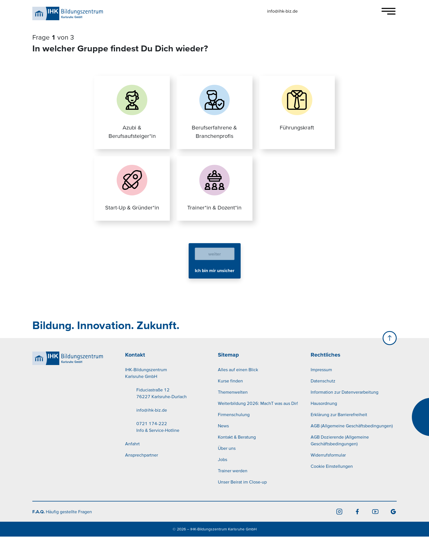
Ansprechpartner (141, 463)
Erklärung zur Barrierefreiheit (339, 422)
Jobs (222, 467)
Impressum (321, 377)
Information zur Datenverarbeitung (344, 400)
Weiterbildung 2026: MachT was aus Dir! (258, 411)
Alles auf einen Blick (238, 377)
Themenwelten (233, 400)
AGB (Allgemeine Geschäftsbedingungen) (352, 434)
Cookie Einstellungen (332, 474)
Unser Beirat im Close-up (242, 490)
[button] (315, 11)
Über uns (227, 456)
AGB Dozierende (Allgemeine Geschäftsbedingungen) (340, 449)
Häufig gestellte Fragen (62, 520)
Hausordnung (324, 411)
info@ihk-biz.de (151, 418)
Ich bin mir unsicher (214, 278)
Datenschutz (323, 389)
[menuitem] (168, 418)
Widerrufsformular (328, 463)
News (223, 434)
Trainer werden (232, 479)
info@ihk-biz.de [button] (282, 10)
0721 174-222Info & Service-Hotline (157, 435)
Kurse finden (230, 389)
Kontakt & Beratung (237, 445)
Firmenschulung (234, 422)
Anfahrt (132, 452)
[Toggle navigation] (388, 11)
